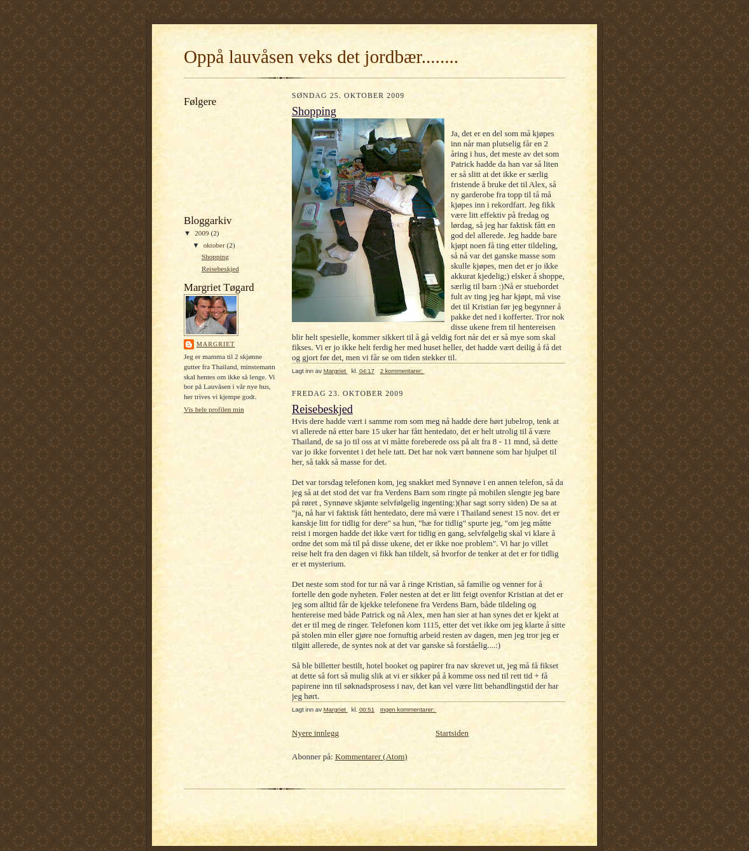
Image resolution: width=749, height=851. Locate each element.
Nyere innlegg (315, 733)
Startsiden (452, 733)
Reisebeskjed (220, 268)
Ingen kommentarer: (408, 709)
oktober (215, 245)
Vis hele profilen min (214, 409)
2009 (202, 233)
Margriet (215, 344)
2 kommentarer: (402, 370)
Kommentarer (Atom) (371, 756)
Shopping (215, 256)
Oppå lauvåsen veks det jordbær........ (321, 56)
